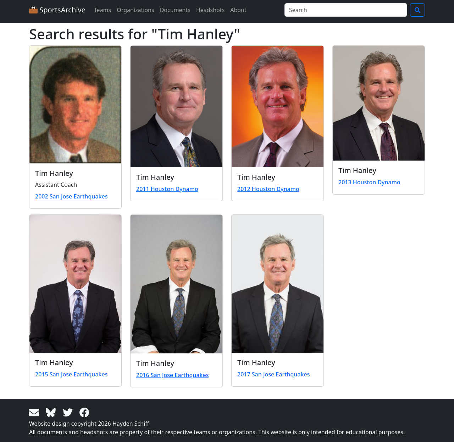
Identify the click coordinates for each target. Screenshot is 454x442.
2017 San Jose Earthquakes (273, 374)
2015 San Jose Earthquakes (71, 374)
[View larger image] (75, 104)
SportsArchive (57, 10)
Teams (102, 10)
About (238, 10)
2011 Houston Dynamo (167, 189)
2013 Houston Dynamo (369, 182)
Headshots (210, 10)
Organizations (135, 10)
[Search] (345, 10)
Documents (175, 10)
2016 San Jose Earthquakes (172, 375)
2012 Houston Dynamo (268, 189)
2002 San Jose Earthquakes (71, 196)
